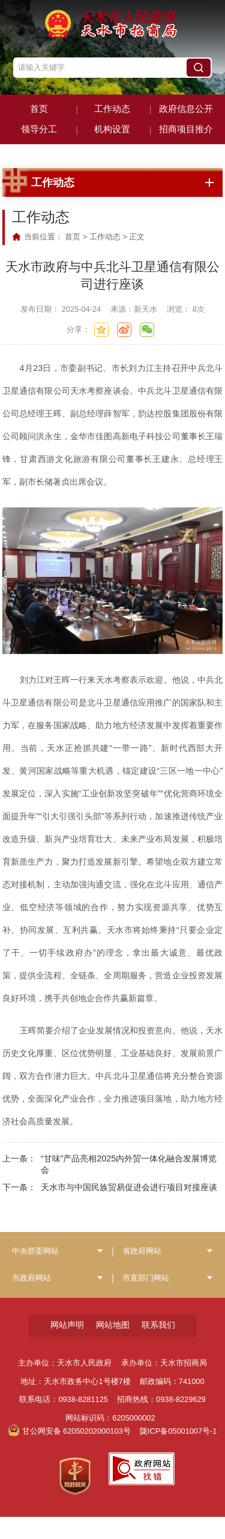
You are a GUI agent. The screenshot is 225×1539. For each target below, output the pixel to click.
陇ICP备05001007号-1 (178, 1453)
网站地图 (113, 1347)
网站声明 (67, 1347)
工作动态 (105, 258)
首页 (72, 258)
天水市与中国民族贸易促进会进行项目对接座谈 (129, 1209)
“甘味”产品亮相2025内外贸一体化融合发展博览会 (129, 1186)
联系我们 (158, 1347)
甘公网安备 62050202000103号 (69, 1453)
